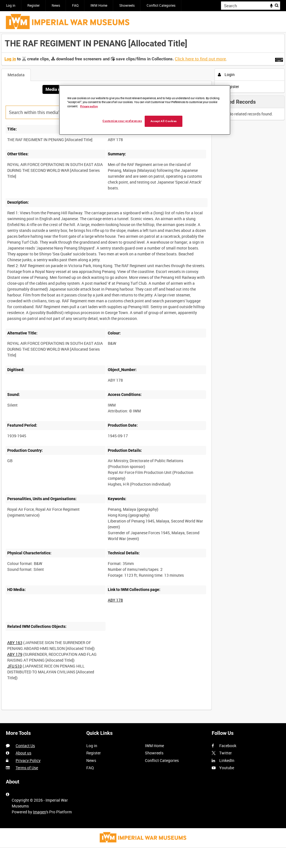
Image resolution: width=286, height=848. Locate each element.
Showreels (127, 5)
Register (33, 5)
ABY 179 (14, 654)
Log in (10, 5)
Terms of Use (27, 767)
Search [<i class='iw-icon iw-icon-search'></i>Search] (277, 5)
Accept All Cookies (164, 121)
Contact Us (25, 745)
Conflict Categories (161, 5)
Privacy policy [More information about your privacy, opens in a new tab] (89, 106)
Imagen (39, 811)
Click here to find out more (200, 58)
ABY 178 (115, 600)
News (56, 5)
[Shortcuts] (279, 59)
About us (23, 753)
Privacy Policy (28, 760)
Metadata (16, 74)
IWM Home (98, 5)
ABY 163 (14, 642)
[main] (143, 375)
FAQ (75, 5)
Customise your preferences (122, 120)
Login (226, 74)
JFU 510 (14, 666)
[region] (144, 110)
